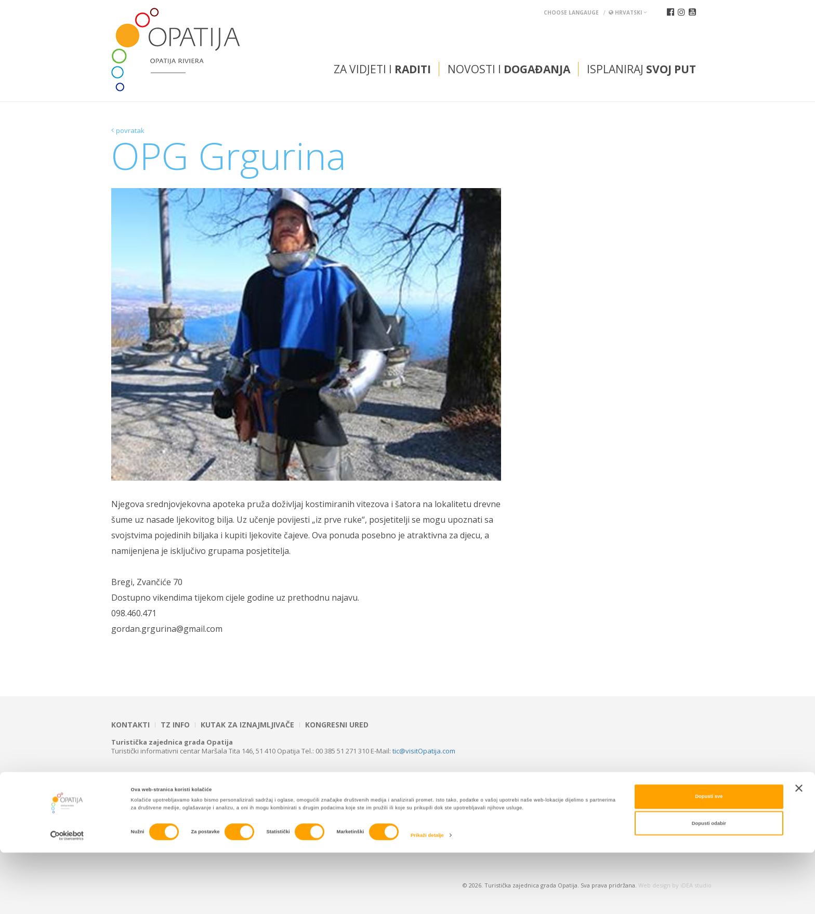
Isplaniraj (641, 69)
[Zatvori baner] (799, 849)
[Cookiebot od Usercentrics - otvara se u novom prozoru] (67, 897)
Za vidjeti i (382, 69)
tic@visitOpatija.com (423, 751)
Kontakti (130, 724)
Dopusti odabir (709, 884)
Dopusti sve (708, 857)
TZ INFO (175, 724)
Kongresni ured (337, 724)
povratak (130, 130)
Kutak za (247, 724)
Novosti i (509, 69)
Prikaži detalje (427, 896)
